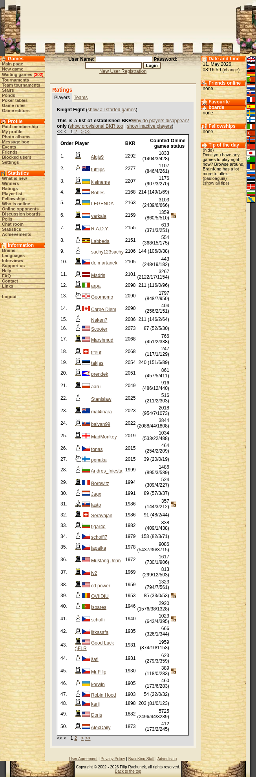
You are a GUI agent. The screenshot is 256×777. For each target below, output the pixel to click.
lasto (96, 505)
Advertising (167, 759)
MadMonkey (104, 437)
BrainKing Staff (141, 759)
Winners (10, 183)
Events (9, 147)
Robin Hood (103, 695)
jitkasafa (99, 632)
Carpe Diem (103, 309)
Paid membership (20, 126)
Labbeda (100, 241)
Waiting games (17, 74)
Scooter (99, 329)
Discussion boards (21, 214)
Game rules (14, 105)
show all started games (112, 109)
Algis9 (97, 157)
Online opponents (20, 208)
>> (87, 131)
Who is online (16, 203)
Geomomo (102, 297)
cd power (100, 586)
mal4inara (101, 412)
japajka (98, 548)
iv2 (94, 573)
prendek (99, 374)
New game (12, 69)
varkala (98, 216)
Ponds (8, 95)
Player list (12, 193)
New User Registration (122, 71)
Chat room (13, 224)
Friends (10, 152)
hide (208, 150)
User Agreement (83, 759)
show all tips (216, 183)
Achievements (16, 234)
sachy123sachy (107, 252)
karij (95, 704)
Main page (12, 64)
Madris (98, 275)
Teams (81, 97)
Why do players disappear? (160, 120)
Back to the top (128, 771)
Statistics (11, 229)
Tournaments (15, 80)
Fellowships (14, 198)
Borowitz (100, 483)
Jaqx (96, 494)
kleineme (100, 182)
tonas (96, 449)
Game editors (15, 110)
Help (6, 270)
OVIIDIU (100, 596)
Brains (8, 250)
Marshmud (102, 340)
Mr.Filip (98, 672)
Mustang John (106, 560)
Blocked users (16, 157)
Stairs (8, 90)
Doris (96, 715)
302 (38, 74)
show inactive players (149, 126)
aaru (96, 386)
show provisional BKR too (96, 126)
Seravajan (101, 515)
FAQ (6, 275)
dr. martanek (104, 263)
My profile (12, 131)
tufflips (97, 169)
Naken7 (99, 320)
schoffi (97, 620)
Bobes (97, 193)
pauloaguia (214, 178)
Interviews (12, 260)
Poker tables (14, 100)
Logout (9, 296)
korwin (98, 684)
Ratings (10, 188)
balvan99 (100, 424)
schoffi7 (99, 537)
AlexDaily (100, 727)
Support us (13, 265)
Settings (10, 162)
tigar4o (98, 526)
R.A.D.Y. (100, 229)
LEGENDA (102, 203)
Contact (10, 281)
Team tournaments (21, 85)
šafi (95, 659)
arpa (96, 286)
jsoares (98, 607)
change (231, 69)
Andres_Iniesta (106, 471)
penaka (98, 460)
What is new (14, 178)
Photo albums (16, 136)
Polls (7, 219)
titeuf (96, 352)
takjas (97, 363)
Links (7, 286)
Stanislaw (101, 399)
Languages (13, 255)
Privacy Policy (113, 759)
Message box (15, 141)
